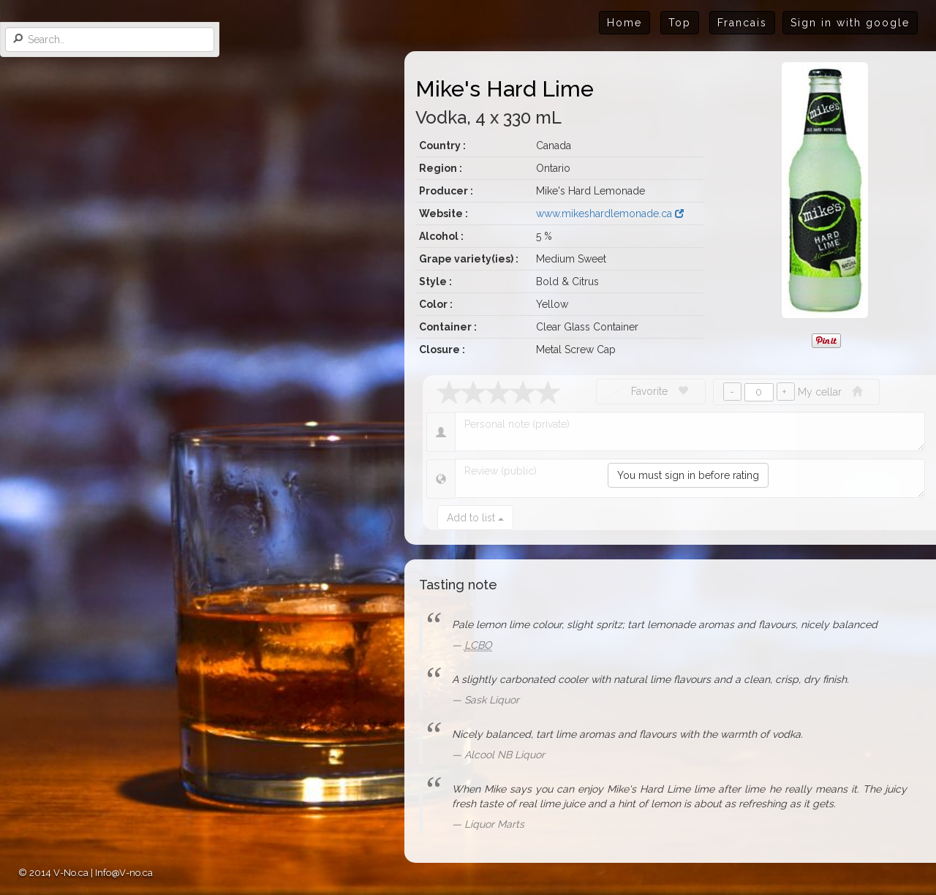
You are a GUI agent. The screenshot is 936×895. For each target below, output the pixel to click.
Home (624, 23)
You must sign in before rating (688, 475)
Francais (742, 23)
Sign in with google (850, 23)
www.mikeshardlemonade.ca (610, 213)
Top (679, 23)
